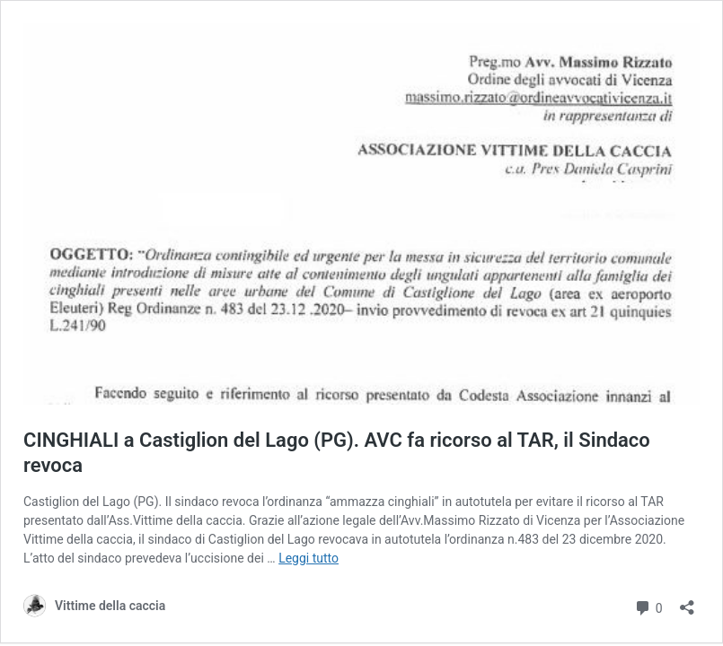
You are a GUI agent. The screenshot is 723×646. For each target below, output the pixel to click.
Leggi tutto (308, 558)
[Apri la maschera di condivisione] (687, 601)
